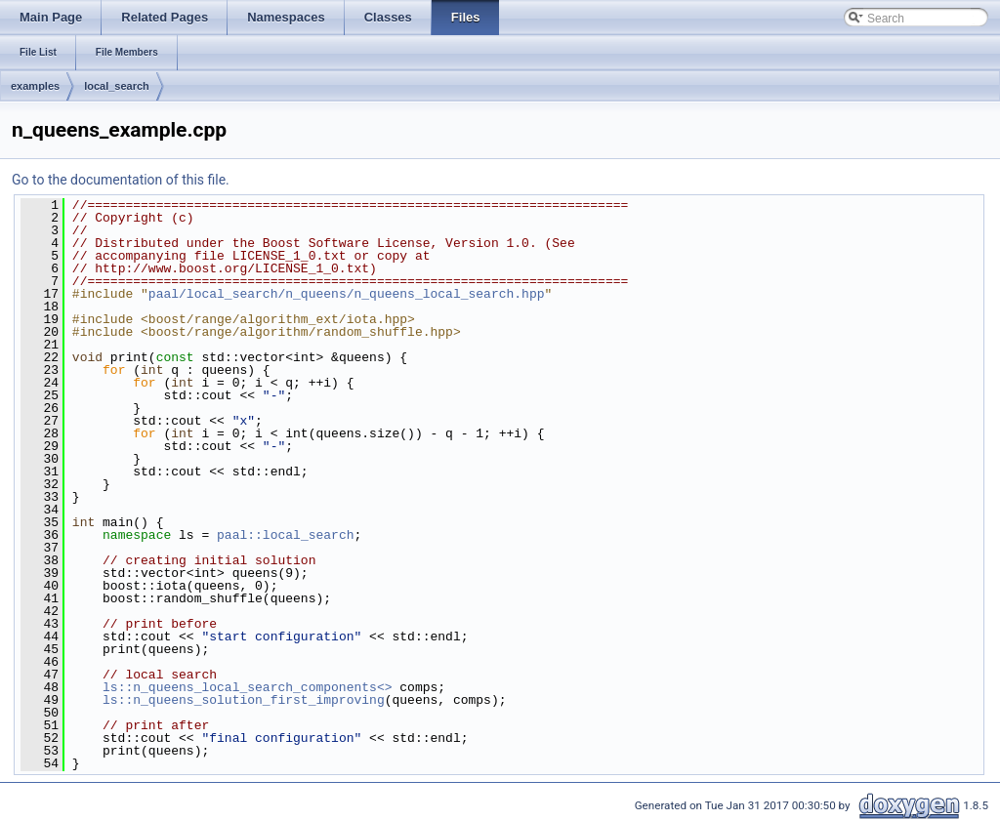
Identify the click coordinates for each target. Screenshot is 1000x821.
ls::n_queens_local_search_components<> (247, 687)
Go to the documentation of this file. (120, 179)
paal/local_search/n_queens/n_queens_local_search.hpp (346, 294)
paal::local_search (285, 535)
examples (35, 86)
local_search (116, 86)
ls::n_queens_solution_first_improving (244, 700)
